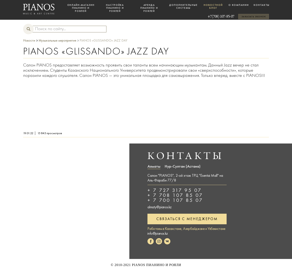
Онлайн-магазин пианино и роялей (81, 8)
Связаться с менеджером (187, 218)
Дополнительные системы (183, 6)
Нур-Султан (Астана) (182, 166)
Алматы (153, 166)
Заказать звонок (254, 16)
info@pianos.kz (157, 233)
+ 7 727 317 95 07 (174, 190)
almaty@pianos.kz (159, 207)
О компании (238, 5)
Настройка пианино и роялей (115, 8)
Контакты (262, 5)
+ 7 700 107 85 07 (175, 200)
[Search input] (67, 29)
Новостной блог (213, 6)
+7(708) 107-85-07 (215, 16)
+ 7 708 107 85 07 (175, 195)
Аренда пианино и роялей (149, 8)
